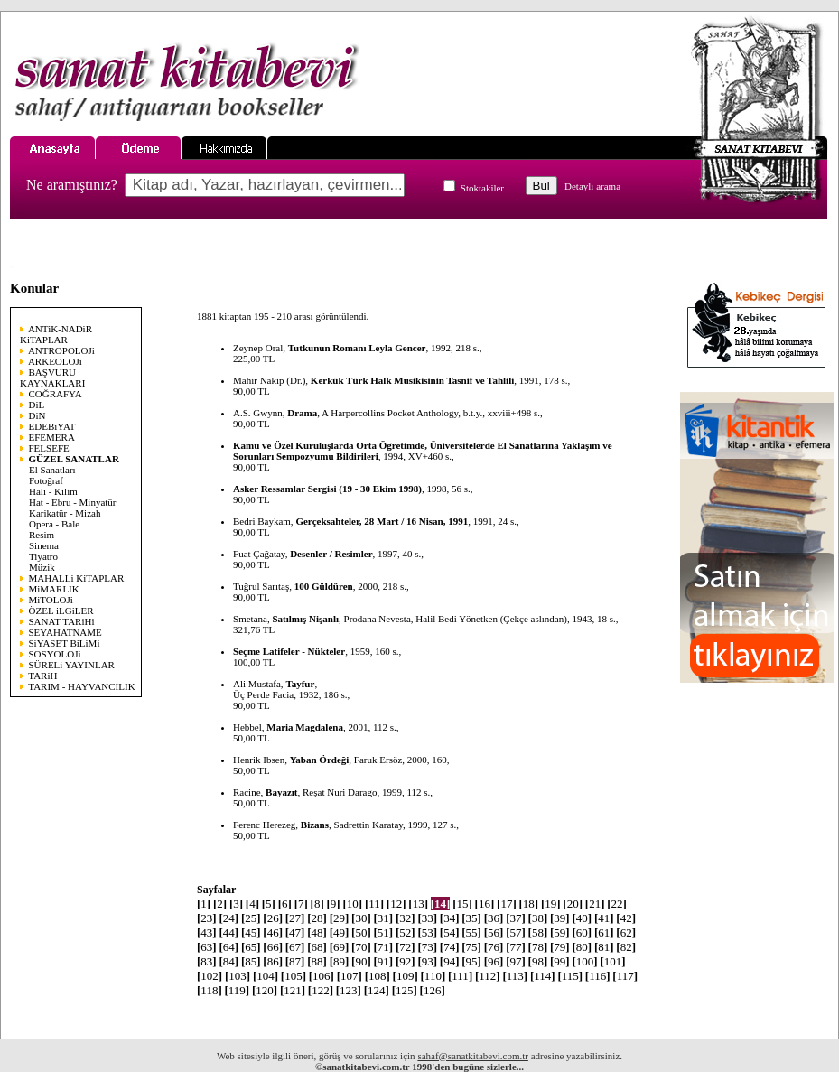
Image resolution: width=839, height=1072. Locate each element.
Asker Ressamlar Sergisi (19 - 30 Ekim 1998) (327, 488)
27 (295, 918)
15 (462, 903)
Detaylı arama (592, 186)
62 (626, 932)
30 (361, 918)
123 (348, 990)
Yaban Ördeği (320, 759)
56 (494, 932)
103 (237, 976)
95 (471, 961)
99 (560, 961)
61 (604, 932)
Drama (302, 412)
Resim (41, 534)
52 (405, 932)
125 (404, 990)
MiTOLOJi (51, 599)
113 (514, 976)
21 (595, 903)
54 (450, 932)
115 (570, 976)
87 (295, 961)
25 (251, 918)
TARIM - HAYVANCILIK (81, 686)
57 (516, 932)
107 (349, 976)
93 (427, 961)
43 (207, 932)
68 (317, 947)
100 (584, 961)
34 (450, 918)
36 (494, 918)
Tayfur (299, 683)
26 (273, 918)
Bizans (315, 824)
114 (542, 976)
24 (228, 918)
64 (228, 947)
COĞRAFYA (55, 393)
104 (265, 976)
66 (273, 947)
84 (228, 961)
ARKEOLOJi (55, 361)
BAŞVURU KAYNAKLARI (52, 377)
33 (427, 918)
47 (295, 932)
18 (528, 903)
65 (251, 947)
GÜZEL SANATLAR (74, 458)
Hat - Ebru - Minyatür (73, 502)
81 (604, 947)
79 (560, 947)
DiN (37, 415)
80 (582, 947)
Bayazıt (281, 792)
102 (209, 976)
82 (626, 947)
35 (471, 918)
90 (361, 961)
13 (418, 903)
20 (573, 903)
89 (340, 961)
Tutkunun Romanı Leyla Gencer (357, 347)
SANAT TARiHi (62, 621)
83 (207, 961)
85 (251, 961)
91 (384, 961)
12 (396, 903)
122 (320, 990)
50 (361, 932)
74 (450, 947)
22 (617, 903)
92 (405, 961)
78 (538, 947)
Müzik (42, 567)
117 (625, 976)
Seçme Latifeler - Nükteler (289, 651)
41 (604, 918)
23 (207, 918)
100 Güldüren (323, 586)
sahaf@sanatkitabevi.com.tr (472, 1055)
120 (264, 990)
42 (626, 918)
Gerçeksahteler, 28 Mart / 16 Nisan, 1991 (381, 521)
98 (538, 961)
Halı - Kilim (53, 491)
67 (295, 947)
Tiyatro (43, 556)
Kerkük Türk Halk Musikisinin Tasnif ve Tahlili (412, 380)
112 (487, 976)
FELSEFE (49, 448)
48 (317, 932)
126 (432, 990)
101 (612, 961)
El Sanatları (52, 469)
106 (321, 976)
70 (361, 947)
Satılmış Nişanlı (305, 618)
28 (317, 918)
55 (471, 932)
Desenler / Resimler (331, 553)
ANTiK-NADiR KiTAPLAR (56, 334)
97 (516, 961)
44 (228, 932)
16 (485, 903)
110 (433, 976)
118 (209, 990)
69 (340, 947)
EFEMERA (52, 437)
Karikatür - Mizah (64, 513)
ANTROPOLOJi (61, 350)
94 (450, 961)
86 (273, 961)
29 (340, 918)
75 (471, 947)
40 (582, 918)
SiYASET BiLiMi (64, 643)
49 (340, 932)
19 (551, 903)
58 (538, 932)
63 (207, 947)
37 (516, 918)
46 (273, 932)
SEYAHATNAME (65, 632)
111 (460, 976)
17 (507, 903)
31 (384, 918)
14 (441, 903)
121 (292, 990)
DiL (37, 404)
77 (516, 947)
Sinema (44, 545)
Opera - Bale (54, 523)
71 (384, 947)
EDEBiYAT (52, 426)
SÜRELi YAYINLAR (72, 664)
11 (374, 903)
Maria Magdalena (304, 727)
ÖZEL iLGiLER (61, 610)
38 (538, 918)
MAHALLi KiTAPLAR (77, 578)
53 (427, 932)
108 (377, 976)
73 (427, 947)
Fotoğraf (46, 480)
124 (376, 990)
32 (405, 918)
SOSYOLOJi (55, 653)
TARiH (42, 675)
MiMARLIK (54, 588)
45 (251, 932)
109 (405, 976)
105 (293, 976)
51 (384, 932)
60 (582, 932)
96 (494, 961)
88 (317, 961)
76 (494, 947)
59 (560, 932)
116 (598, 976)
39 (560, 918)
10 (352, 903)
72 (405, 947)
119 (236, 990)
